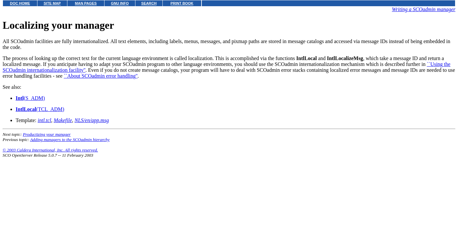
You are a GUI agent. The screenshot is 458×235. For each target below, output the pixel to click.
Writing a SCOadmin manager (423, 9)
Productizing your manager (47, 134)
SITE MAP (52, 3)
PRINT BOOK (182, 3)
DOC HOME (20, 3)
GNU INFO (120, 3)
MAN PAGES (86, 3)
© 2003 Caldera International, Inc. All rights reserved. (50, 150)
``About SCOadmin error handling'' (101, 76)
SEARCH (149, 3)
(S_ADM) (30, 98)
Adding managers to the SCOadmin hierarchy (69, 139)
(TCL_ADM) (40, 109)
